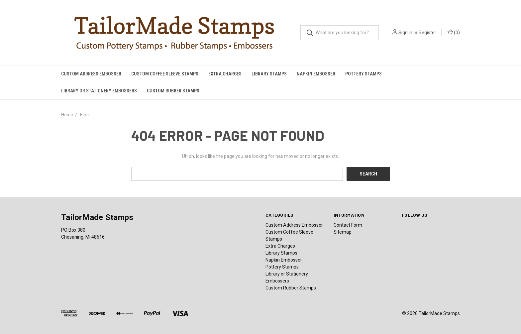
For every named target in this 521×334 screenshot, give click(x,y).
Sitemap (343, 232)
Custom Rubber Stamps (173, 90)
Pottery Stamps (363, 73)
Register (427, 32)
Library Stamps (269, 73)
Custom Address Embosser (91, 73)
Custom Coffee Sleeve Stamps (164, 73)
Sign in (405, 32)
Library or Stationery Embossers (99, 90)
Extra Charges (225, 73)
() (454, 32)
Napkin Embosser (316, 73)
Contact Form (348, 225)
